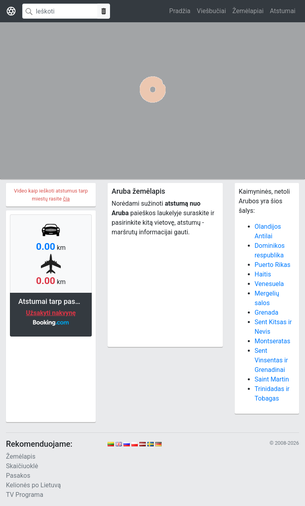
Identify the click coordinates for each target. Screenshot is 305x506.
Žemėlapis (20, 456)
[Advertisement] (51, 378)
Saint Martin (272, 379)
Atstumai (282, 11)
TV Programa (24, 494)
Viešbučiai (211, 11)
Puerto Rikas (272, 265)
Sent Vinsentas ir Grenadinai (271, 360)
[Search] (60, 11)
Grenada (266, 312)
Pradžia (179, 11)
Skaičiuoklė (22, 466)
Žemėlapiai (247, 11)
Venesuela (269, 284)
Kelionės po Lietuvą (33, 485)
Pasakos (18, 475)
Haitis (263, 274)
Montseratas (272, 341)
